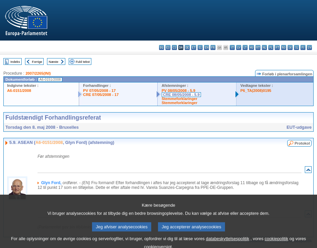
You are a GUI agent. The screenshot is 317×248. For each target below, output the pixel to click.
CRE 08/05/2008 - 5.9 (181, 95)
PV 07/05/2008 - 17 (99, 91)
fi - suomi (302, 47)
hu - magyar (251, 47)
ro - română (283, 47)
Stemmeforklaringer (180, 99)
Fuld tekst (83, 62)
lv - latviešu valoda (238, 47)
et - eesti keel (193, 47)
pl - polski (270, 47)
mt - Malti (258, 47)
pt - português (277, 47)
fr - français (213, 47)
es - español (168, 47)
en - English (206, 47)
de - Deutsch (187, 47)
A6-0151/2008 (19, 91)
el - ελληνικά (200, 47)
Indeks (15, 62)
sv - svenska (309, 47)
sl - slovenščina (296, 47)
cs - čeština (174, 47)
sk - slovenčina (290, 47)
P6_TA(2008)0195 (256, 91)
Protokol (302, 143)
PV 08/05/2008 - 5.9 (179, 91)
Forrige (37, 62)
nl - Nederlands (264, 47)
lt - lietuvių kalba (245, 47)
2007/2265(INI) (38, 73)
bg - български (161, 47)
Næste (53, 62)
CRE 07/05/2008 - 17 (101, 95)
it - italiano (232, 47)
